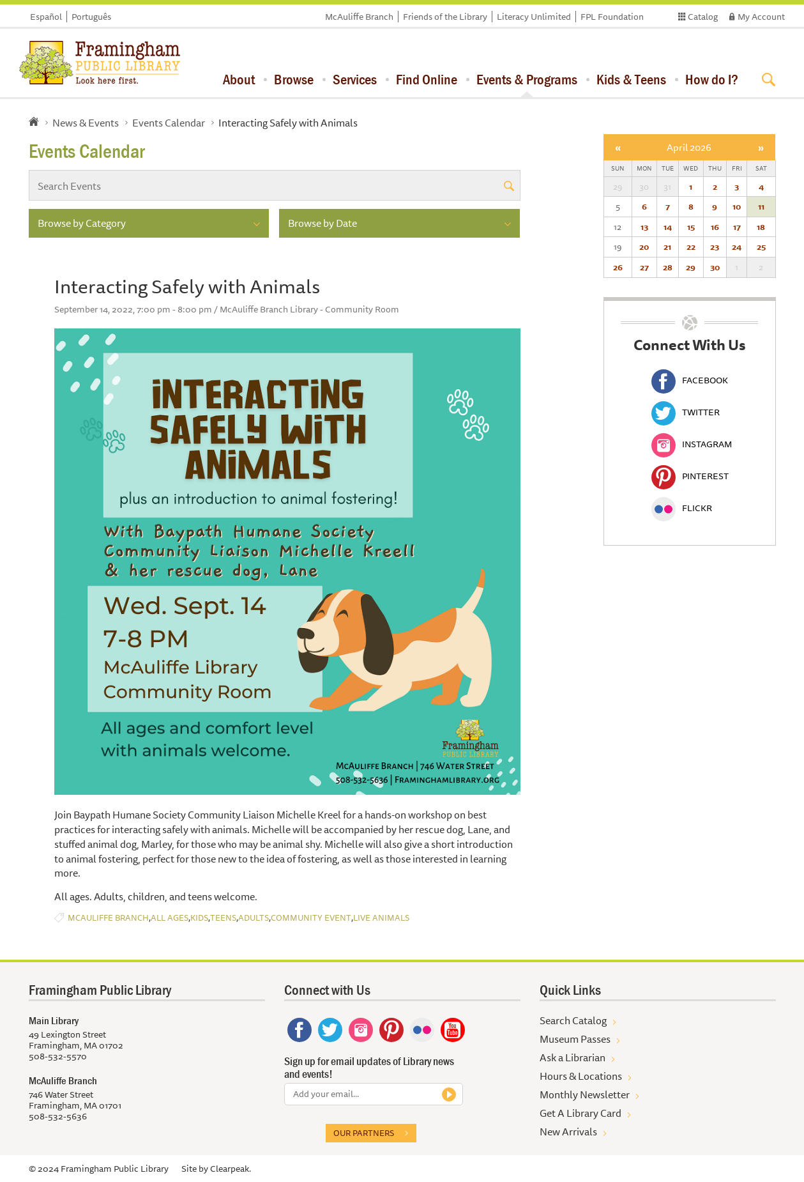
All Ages (169, 918)
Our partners (363, 1132)
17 (737, 226)
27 (644, 267)
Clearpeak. (230, 1169)
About (239, 79)
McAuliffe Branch (359, 17)
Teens (223, 918)
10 (736, 206)
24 (736, 246)
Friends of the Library (445, 17)
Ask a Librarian (572, 1057)
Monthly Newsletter (585, 1094)
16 (715, 226)
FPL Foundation (612, 17)
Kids (199, 918)
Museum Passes (575, 1039)
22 (690, 246)
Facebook (689, 380)
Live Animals (381, 918)
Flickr (681, 508)
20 (644, 246)
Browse (294, 79)
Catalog (703, 16)
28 (667, 267)
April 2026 (689, 147)
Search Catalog (573, 1020)
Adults (253, 918)
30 (715, 267)
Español (46, 17)
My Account (761, 16)
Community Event (311, 918)
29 (690, 267)
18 (761, 226)
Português (91, 17)
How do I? (711, 79)
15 (691, 226)
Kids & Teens (631, 79)
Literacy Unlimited (534, 17)
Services (355, 79)
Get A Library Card (580, 1113)
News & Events (85, 122)
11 (761, 206)
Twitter (685, 412)
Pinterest (690, 476)
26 (618, 267)
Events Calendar (168, 122)
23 (714, 246)
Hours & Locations (581, 1076)
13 (644, 226)
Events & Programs (526, 79)
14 (668, 226)
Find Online (426, 79)
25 (761, 246)
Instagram (691, 444)
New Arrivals (568, 1131)
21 (667, 246)
